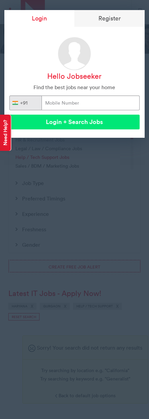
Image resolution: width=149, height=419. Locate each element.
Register (109, 18)
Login (39, 18)
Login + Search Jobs (74, 122)
